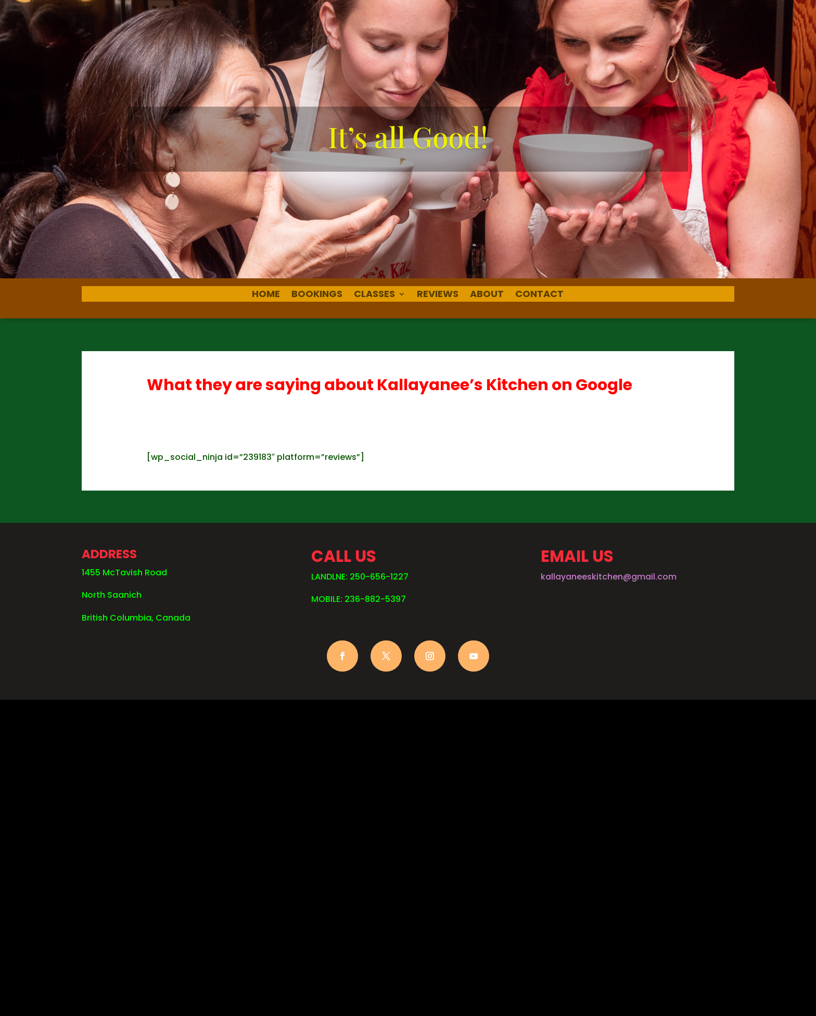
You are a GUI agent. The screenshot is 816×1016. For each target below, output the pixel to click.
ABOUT (487, 295)
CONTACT (539, 295)
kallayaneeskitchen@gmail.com (609, 577)
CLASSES (374, 295)
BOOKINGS (316, 295)
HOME (266, 295)
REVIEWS (437, 295)
